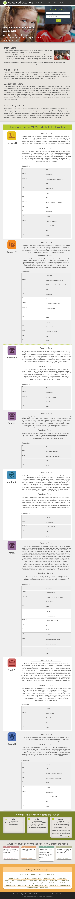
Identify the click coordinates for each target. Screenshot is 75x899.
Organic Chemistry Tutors (39, 883)
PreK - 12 (15, 894)
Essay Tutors (43, 880)
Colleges (21, 894)
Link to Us (58, 894)
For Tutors (52, 2)
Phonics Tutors (52, 883)
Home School (29, 894)
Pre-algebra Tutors (10, 885)
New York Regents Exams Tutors (38, 885)
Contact (61, 2)
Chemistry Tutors (21, 880)
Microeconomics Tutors (22, 883)
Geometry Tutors (64, 880)
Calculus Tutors (9, 880)
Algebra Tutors (26, 878)
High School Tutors (49, 874)
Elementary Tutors (36, 874)
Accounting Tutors (14, 878)
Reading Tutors (22, 885)
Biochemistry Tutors (49, 878)
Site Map (52, 894)
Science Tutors (54, 885)
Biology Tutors (62, 878)
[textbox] (58, 13)
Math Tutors (10, 883)
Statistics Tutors (65, 885)
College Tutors (24, 874)
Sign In (69, 2)
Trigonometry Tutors (32, 887)
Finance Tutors (53, 880)
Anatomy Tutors (36, 878)
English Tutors (33, 880)
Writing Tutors (44, 887)
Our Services (40, 2)
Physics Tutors (63, 883)
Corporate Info (45, 894)
